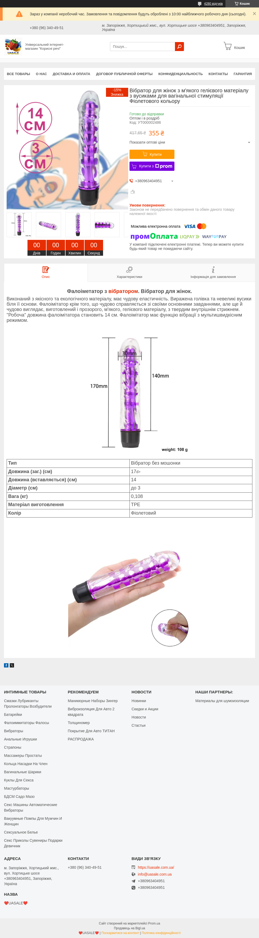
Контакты (218, 74)
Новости (139, 717)
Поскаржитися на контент (120, 933)
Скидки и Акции (145, 709)
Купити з (155, 166)
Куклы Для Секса (19, 780)
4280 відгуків (213, 4)
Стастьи (139, 725)
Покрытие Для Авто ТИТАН (91, 731)
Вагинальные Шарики (22, 772)
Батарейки (13, 714)
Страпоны (12, 747)
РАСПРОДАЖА (81, 739)
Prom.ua (154, 923)
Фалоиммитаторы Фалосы (26, 723)
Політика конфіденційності (161, 933)
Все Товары (18, 74)
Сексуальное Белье (21, 832)
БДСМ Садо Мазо (19, 796)
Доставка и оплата (71, 74)
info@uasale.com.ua (155, 874)
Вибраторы (13, 731)
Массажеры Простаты (23, 755)
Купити (156, 154)
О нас (41, 74)
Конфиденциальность (180, 74)
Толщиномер (79, 723)
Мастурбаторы (16, 788)
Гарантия (243, 74)
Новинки (139, 701)
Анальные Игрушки (20, 739)
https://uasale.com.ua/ (156, 867)
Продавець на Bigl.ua (129, 928)
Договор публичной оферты (124, 74)
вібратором (123, 291)
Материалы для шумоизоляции (222, 701)
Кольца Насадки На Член (25, 764)
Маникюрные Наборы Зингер (93, 701)
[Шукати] (179, 46)
